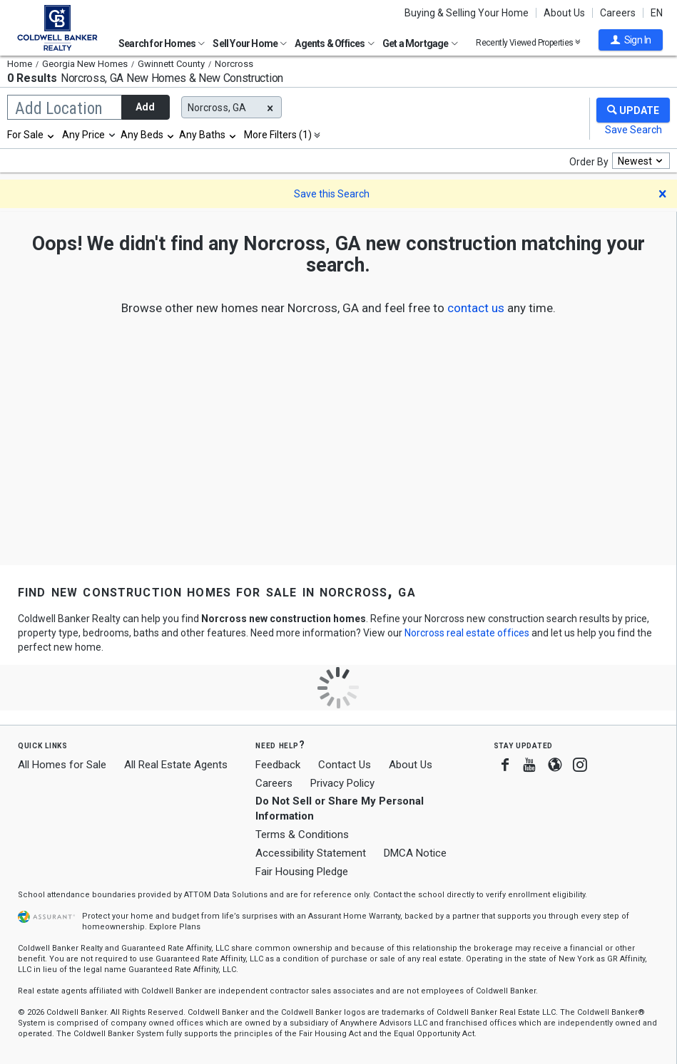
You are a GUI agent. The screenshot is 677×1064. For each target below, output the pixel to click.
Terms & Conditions (302, 834)
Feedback (277, 765)
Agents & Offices (334, 43)
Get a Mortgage (420, 43)
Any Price (83, 135)
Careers (618, 13)
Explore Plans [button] (174, 926)
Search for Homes (161, 43)
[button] (631, 40)
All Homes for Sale (62, 764)
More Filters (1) (278, 135)
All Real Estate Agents (176, 764)
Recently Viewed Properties (528, 42)
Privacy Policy (342, 783)
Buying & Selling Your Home (466, 13)
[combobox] (31, 135)
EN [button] (657, 13)
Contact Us (344, 764)
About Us (564, 13)
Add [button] (145, 107)
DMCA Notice (415, 853)
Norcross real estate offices (466, 633)
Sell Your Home (250, 43)
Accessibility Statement (310, 853)
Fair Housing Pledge (301, 871)
